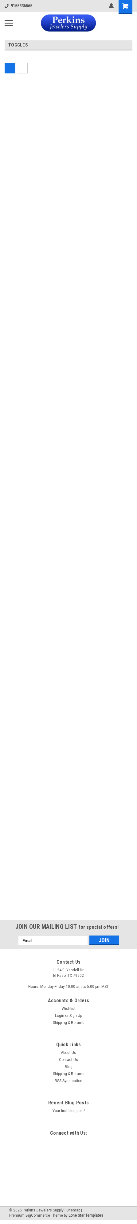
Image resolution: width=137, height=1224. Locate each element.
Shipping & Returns (68, 1023)
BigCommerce (37, 1215)
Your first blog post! (69, 1111)
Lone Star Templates (85, 1215)
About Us (68, 1053)
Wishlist (69, 1008)
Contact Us (68, 1060)
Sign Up (75, 1016)
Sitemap (73, 1210)
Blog (68, 1067)
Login (59, 1016)
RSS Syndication (68, 1081)
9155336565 (18, 5)
